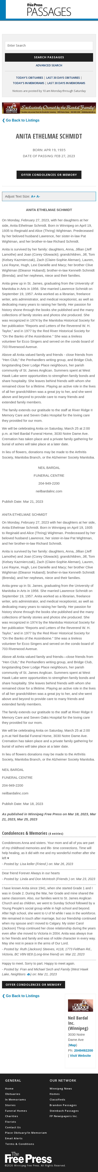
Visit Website (80, 1055)
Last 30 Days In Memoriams (66, 83)
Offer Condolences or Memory (49, 175)
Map (72, 1045)
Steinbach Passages (64, 1110)
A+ (33, 196)
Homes (55, 1094)
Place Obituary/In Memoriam (26, 1132)
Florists (10, 1121)
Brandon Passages (63, 1105)
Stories (10, 1105)
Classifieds (57, 1099)
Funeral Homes (16, 1110)
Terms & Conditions (19, 1144)
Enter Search (16, 45)
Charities (11, 1116)
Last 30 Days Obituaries (63, 78)
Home (9, 1088)
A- (38, 196)
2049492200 (83, 1050)
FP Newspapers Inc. (64, 1116)
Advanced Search (49, 65)
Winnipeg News (61, 1088)
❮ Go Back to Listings (21, 120)
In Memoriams (15, 1099)
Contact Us (13, 1127)
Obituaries (12, 1094)
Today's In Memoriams (28, 83)
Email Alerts (14, 1138)
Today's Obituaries (29, 78)
